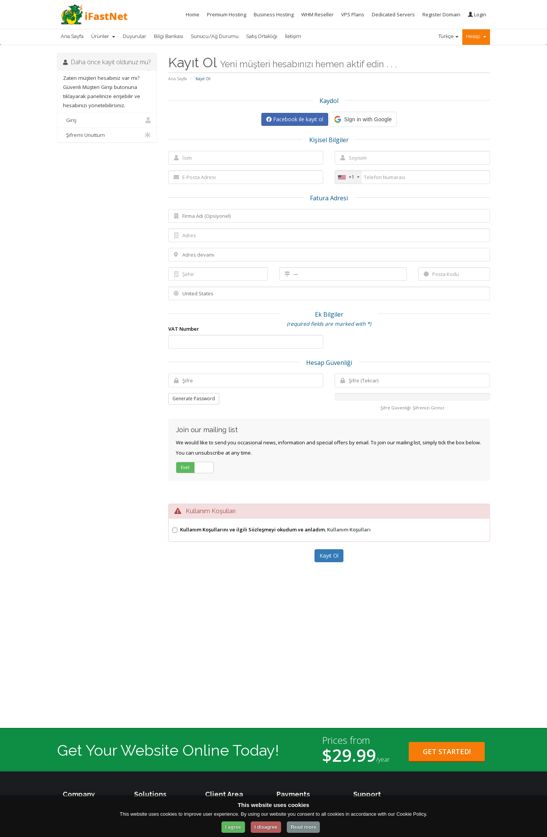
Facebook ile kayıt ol (294, 119)
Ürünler (103, 36)
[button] (363, 119)
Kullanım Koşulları (349, 529)
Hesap (476, 36)
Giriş (107, 120)
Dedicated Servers (393, 14)
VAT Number (183, 328)
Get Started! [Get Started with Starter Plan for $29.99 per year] (447, 751)
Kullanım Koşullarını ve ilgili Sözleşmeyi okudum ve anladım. (275, 529)
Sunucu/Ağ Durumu (215, 36)
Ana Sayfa (72, 36)
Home (192, 14)
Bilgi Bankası (168, 36)
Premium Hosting (226, 14)
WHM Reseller (317, 14)
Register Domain (441, 14)
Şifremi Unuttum (107, 135)
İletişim (293, 36)
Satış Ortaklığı (261, 36)
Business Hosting (274, 14)
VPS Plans (352, 14)
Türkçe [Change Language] (448, 36)
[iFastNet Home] (92, 14)
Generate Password (193, 398)
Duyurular (134, 36)
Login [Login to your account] (477, 14)
